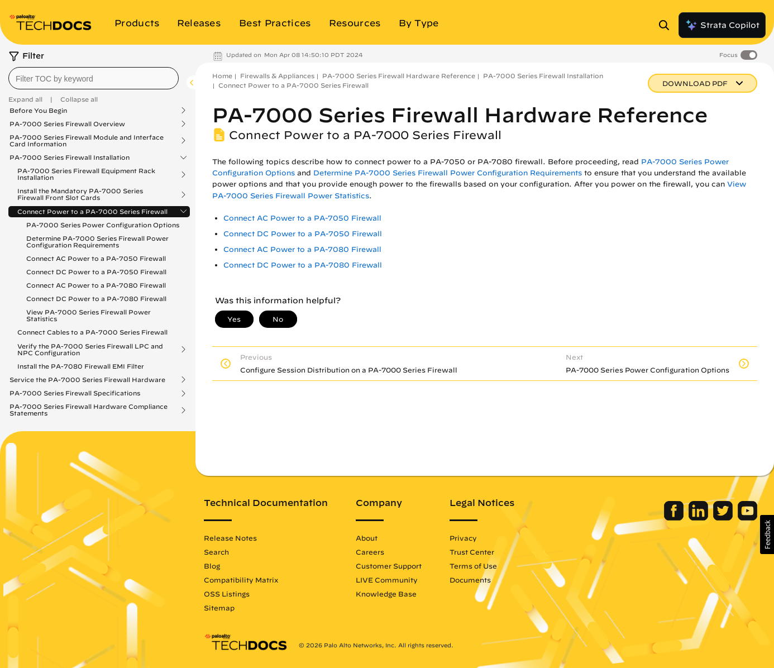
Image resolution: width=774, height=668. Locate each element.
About (367, 538)
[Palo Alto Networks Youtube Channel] (747, 517)
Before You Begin (38, 110)
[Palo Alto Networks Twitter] (724, 517)
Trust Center (472, 552)
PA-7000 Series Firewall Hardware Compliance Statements (88, 410)
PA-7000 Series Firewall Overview (67, 124)
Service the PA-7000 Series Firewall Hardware (87, 379)
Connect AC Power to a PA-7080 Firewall (96, 285)
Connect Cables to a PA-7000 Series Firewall (92, 332)
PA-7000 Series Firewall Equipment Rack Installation (86, 174)
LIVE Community (387, 580)
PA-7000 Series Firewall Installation (69, 157)
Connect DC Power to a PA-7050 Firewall (96, 271)
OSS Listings (227, 594)
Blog (212, 566)
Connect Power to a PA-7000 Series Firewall (92, 211)
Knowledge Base (386, 594)
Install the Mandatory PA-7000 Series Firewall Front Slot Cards (80, 194)
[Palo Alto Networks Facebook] (675, 517)
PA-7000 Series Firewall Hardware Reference (398, 75)
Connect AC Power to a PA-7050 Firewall (96, 258)
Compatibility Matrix (241, 580)
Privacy (463, 538)
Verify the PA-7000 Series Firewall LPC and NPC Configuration (90, 349)
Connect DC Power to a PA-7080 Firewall (96, 298)
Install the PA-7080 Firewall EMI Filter (80, 366)
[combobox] (93, 78)
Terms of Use (473, 566)
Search (216, 552)
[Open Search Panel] (667, 25)
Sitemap (219, 608)
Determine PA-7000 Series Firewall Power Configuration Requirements (97, 242)
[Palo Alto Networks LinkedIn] (699, 517)
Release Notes (230, 538)
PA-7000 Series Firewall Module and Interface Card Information (86, 140)
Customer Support (389, 566)
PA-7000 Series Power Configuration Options (102, 224)
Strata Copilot (722, 25)
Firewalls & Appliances (277, 75)
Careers (370, 552)
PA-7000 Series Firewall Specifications (74, 393)
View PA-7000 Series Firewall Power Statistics (88, 315)
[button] (767, 534)
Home (222, 75)
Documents (470, 580)
